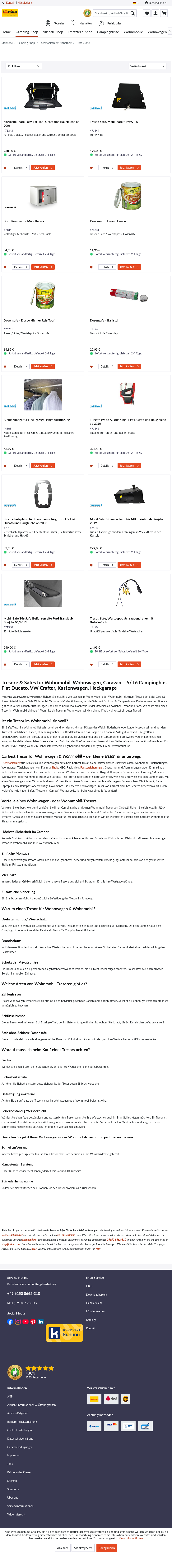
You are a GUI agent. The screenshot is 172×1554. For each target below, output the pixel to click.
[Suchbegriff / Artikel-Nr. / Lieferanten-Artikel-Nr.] (115, 13)
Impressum (13, 1455)
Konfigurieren (107, 1548)
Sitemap (12, 1480)
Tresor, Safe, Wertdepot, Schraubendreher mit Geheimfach (121, 620)
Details (20, 167)
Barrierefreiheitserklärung (22, 1421)
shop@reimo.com (11, 1244)
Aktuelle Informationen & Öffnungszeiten (31, 1405)
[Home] (6, 32)
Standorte (13, 1489)
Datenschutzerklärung (20, 1438)
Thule (55, 767)
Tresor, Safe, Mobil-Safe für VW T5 (114, 121)
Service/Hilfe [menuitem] (155, 2)
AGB (10, 1396)
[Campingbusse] (108, 32)
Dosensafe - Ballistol (104, 320)
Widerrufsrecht (16, 1514)
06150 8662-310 (116, 1239)
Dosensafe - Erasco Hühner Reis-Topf (29, 320)
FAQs (89, 1286)
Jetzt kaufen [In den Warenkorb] (43, 167)
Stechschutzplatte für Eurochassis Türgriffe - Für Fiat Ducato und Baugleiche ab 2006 (39, 521)
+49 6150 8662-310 (23, 1293)
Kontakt (10, 2)
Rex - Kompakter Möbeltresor (24, 221)
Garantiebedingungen (20, 1447)
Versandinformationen (20, 1506)
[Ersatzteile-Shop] (80, 32)
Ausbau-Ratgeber (17, 1413)
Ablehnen (62, 1548)
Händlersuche (94, 1302)
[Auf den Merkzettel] (5, 167)
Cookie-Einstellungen (19, 1430)
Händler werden (95, 1311)
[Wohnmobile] (133, 32)
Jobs (10, 1463)
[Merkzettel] (147, 13)
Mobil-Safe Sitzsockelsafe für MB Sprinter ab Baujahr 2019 (126, 521)
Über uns (12, 1497)
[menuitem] (115, 13)
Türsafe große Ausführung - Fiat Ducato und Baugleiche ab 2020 (128, 421)
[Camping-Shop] (27, 32)
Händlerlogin (25, 2)
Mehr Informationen (131, 1538)
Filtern (14, 66)
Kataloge (91, 1319)
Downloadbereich (96, 1294)
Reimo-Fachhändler (12, 1235)
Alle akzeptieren (83, 1548)
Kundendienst (29, 1239)
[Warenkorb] (164, 13)
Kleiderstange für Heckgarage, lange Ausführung (37, 419)
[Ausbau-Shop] (53, 32)
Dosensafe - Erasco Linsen (108, 221)
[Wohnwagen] (157, 32)
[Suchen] (133, 13)
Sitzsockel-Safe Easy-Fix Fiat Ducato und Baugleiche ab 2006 (41, 123)
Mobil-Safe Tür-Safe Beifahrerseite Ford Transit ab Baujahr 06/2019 (38, 620)
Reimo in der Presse (18, 1472)
